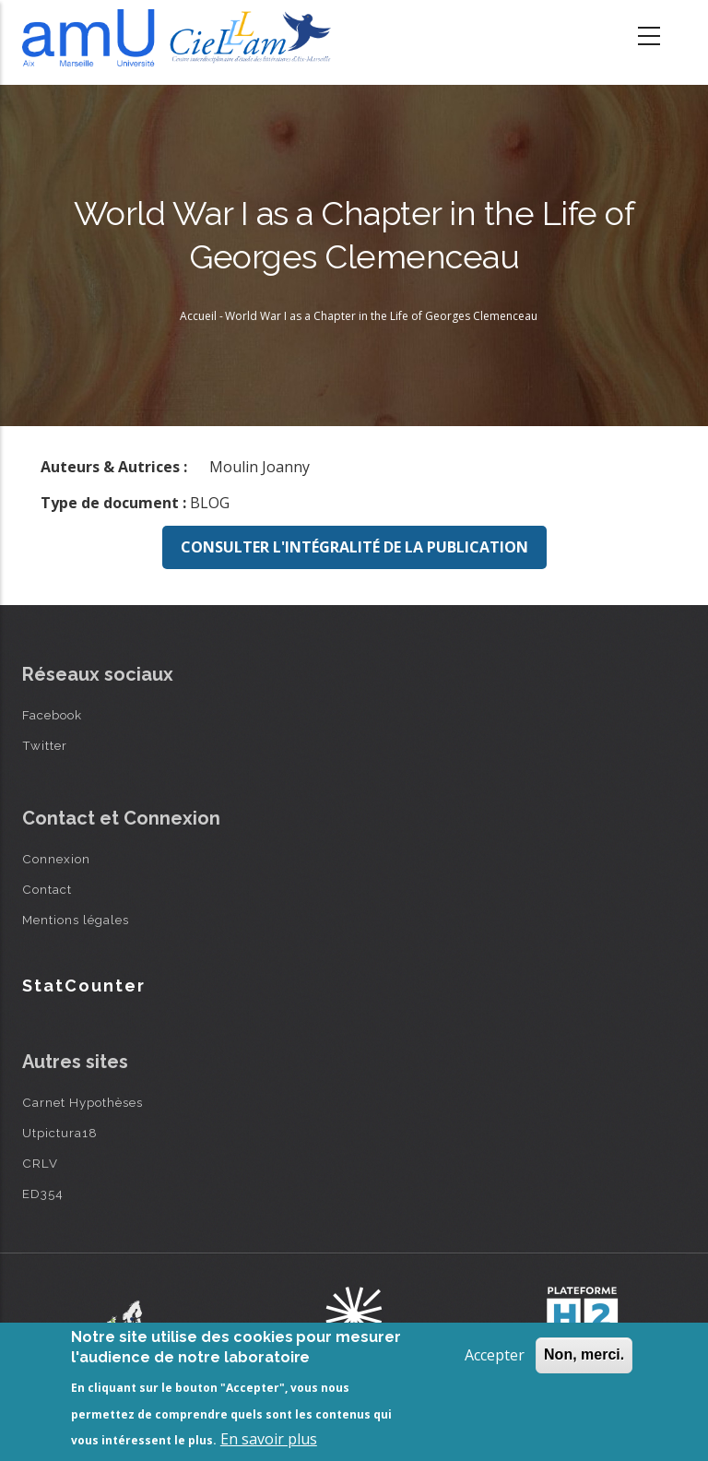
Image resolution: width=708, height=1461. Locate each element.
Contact (47, 889)
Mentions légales (75, 919)
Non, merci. (584, 1354)
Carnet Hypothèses (82, 1102)
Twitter (44, 745)
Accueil (198, 316)
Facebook (52, 714)
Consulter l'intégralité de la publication (354, 547)
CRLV (40, 1163)
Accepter (495, 1355)
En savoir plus (268, 1439)
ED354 (43, 1193)
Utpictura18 (60, 1132)
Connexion (56, 858)
